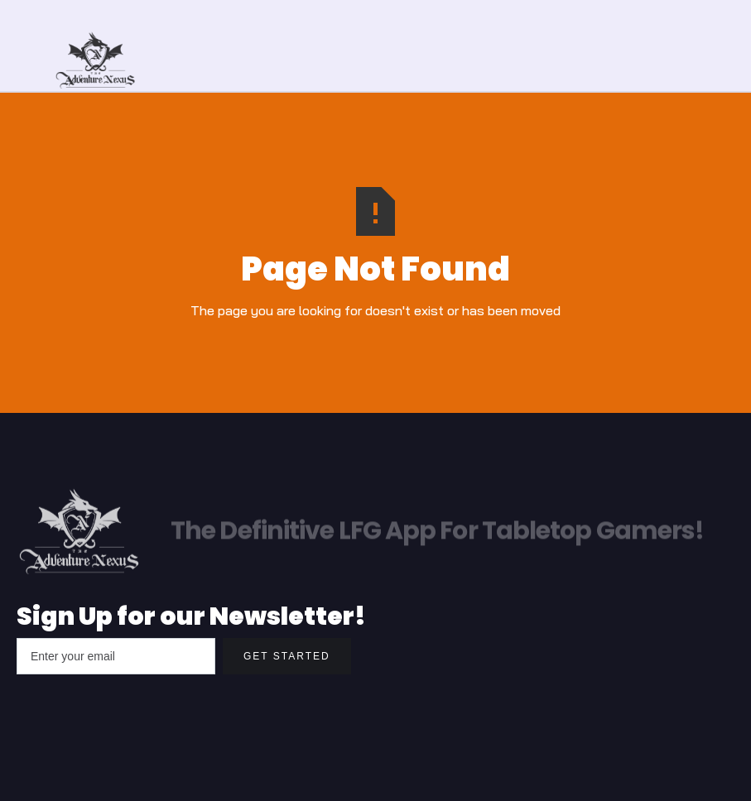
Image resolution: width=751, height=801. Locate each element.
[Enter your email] (116, 656)
